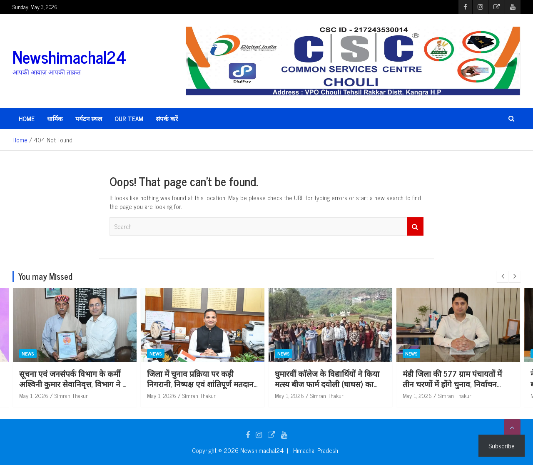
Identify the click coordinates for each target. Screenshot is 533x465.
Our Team (129, 118)
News (28, 354)
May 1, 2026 (33, 395)
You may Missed (45, 276)
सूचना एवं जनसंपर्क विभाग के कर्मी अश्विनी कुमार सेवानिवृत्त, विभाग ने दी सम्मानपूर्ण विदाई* (74, 383)
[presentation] (502, 276)
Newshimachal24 (69, 56)
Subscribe (501, 445)
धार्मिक (55, 118)
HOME (27, 118)
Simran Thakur (71, 395)
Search (415, 226)
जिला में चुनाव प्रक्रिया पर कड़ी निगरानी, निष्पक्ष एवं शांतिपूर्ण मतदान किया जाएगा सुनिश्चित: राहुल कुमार (200, 383)
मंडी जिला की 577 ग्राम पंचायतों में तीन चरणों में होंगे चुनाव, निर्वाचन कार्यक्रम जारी (452, 383)
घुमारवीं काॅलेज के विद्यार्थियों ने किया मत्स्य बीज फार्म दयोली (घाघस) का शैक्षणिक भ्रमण (327, 383)
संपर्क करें (167, 118)
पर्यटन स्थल (88, 118)
